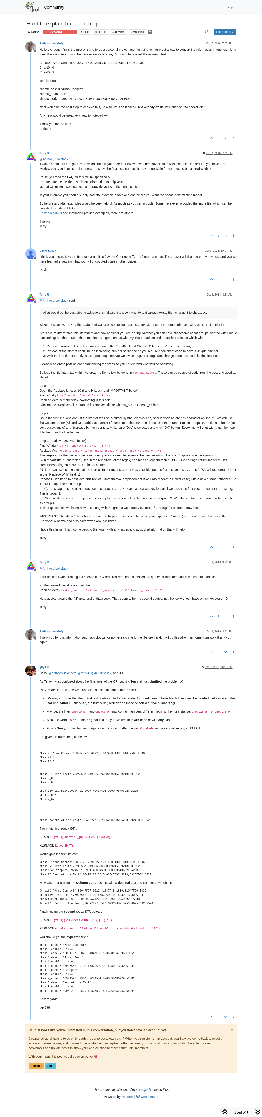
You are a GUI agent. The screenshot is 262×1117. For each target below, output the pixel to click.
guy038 (44, 667)
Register (36, 1065)
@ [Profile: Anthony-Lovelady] (54, 159)
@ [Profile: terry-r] (83, 673)
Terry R (44, 153)
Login (50, 1065)
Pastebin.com (49, 213)
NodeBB (127, 1097)
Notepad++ (145, 1090)
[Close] (232, 1030)
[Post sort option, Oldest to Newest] (206, 32)
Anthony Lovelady (52, 43)
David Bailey (48, 250)
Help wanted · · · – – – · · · (60, 31)
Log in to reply (225, 31)
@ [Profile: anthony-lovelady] (62, 673)
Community (54, 7)
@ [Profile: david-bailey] (101, 673)
